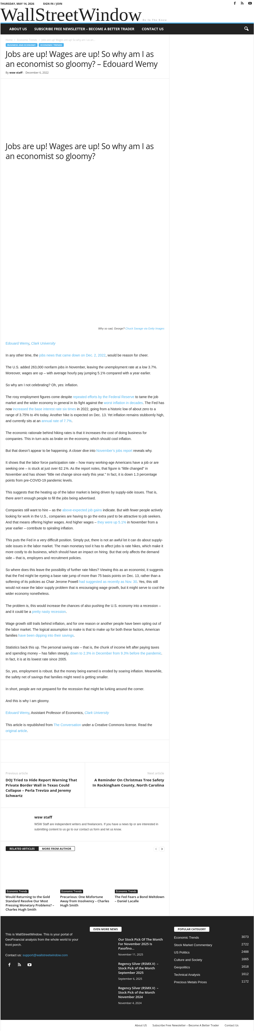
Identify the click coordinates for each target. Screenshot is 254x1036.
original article (16, 731)
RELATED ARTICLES (22, 848)
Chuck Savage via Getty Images (144, 328)
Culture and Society (188, 960)
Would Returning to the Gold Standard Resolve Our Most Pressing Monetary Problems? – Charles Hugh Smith (30, 903)
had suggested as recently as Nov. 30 (108, 582)
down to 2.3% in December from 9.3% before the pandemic (115, 653)
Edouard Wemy (17, 343)
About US (18, 29)
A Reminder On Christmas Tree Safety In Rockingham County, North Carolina (128, 782)
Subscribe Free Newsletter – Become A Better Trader (84, 29)
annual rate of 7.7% (56, 421)
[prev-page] (156, 848)
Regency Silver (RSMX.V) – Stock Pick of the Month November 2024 (138, 992)
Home (9, 40)
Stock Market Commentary (193, 945)
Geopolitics (182, 967)
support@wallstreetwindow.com (45, 955)
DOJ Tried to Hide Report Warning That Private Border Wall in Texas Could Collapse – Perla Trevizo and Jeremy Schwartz (41, 787)
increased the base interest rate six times (44, 409)
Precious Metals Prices (190, 982)
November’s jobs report (114, 451)
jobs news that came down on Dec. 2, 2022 (72, 355)
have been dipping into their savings (46, 635)
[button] (246, 29)
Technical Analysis (187, 975)
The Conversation (67, 725)
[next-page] (161, 848)
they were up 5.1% (111, 522)
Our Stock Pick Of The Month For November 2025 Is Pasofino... (140, 944)
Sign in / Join (52, 3)
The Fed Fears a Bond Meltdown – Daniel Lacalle (139, 899)
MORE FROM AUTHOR (56, 848)
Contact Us (152, 29)
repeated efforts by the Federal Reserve (103, 397)
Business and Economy (21, 45)
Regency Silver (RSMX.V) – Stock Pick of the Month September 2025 (138, 968)
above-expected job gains (82, 510)
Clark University (43, 343)
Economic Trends (27, 40)
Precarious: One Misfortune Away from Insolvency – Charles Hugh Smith (84, 901)
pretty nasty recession (49, 612)
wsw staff (16, 72)
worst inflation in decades (123, 403)
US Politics (182, 952)
